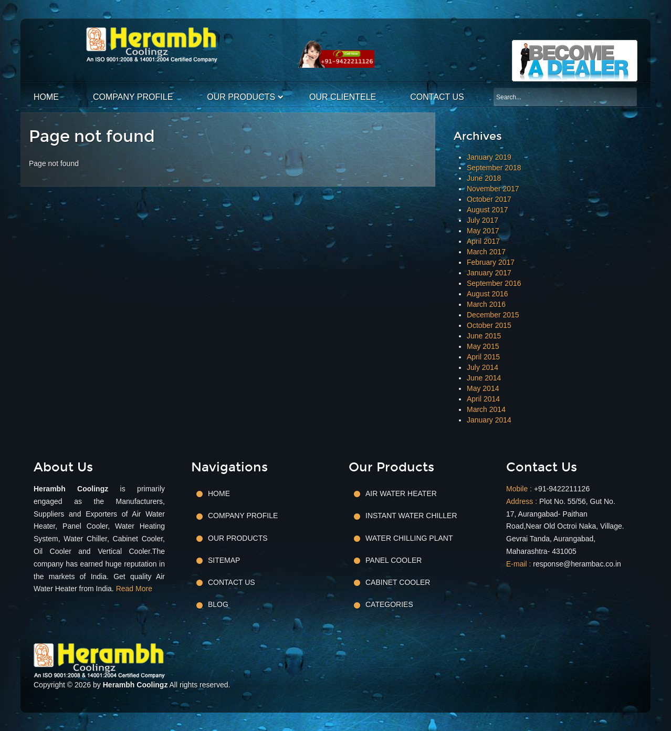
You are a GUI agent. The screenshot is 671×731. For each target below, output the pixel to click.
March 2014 (486, 409)
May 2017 (483, 230)
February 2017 (491, 262)
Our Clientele (342, 96)
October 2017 (489, 199)
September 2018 (494, 167)
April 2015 (483, 357)
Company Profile (133, 96)
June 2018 (484, 178)
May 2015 (483, 346)
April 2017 (483, 241)
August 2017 (487, 209)
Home (46, 96)
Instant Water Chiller (411, 515)
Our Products (241, 96)
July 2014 (482, 367)
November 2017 (493, 188)
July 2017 (482, 220)
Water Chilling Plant (409, 538)
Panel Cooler (393, 560)
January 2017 (489, 273)
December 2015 (493, 315)
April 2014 (483, 399)
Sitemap (224, 560)
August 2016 (487, 294)
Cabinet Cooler (397, 582)
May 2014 (483, 388)
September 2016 (494, 283)
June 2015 (484, 336)
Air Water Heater (401, 493)
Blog (218, 604)
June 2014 (484, 378)
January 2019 (489, 157)
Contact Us (437, 96)
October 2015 (489, 325)
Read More (134, 588)
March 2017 (486, 252)
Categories (389, 604)
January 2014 (489, 420)
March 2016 (486, 304)
